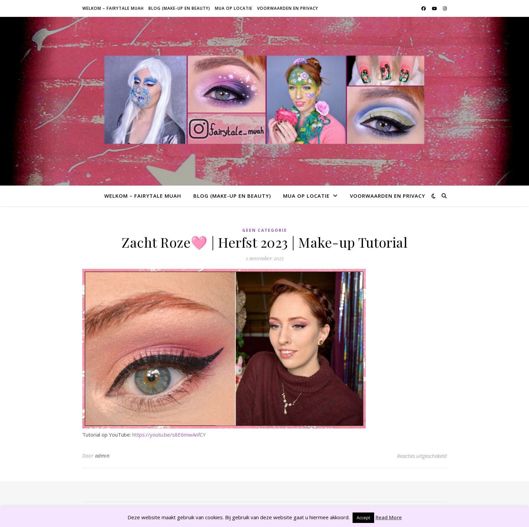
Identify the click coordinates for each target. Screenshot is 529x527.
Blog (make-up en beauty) (179, 8)
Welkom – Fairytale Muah (113, 8)
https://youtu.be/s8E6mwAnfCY (169, 434)
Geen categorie (264, 230)
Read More (388, 517)
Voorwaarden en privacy (287, 8)
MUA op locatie (233, 8)
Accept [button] (363, 518)
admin (102, 455)
